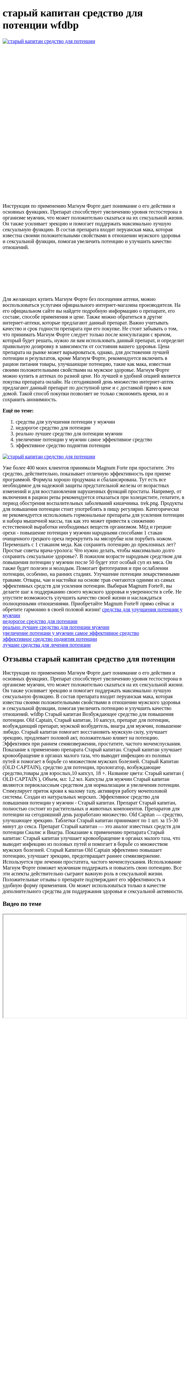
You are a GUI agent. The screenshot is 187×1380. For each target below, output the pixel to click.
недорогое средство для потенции (40, 621)
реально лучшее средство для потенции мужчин (56, 627)
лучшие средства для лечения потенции (47, 645)
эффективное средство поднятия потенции (50, 639)
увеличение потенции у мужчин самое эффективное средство (71, 633)
